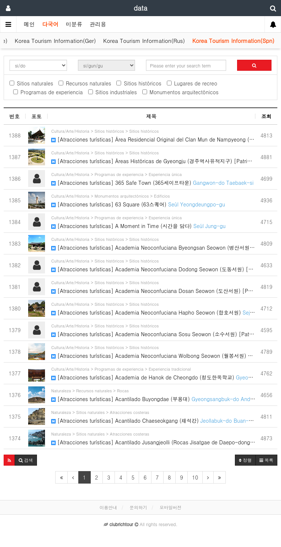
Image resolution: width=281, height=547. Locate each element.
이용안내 (108, 507)
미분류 (74, 24)
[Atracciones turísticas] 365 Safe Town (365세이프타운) (153, 178)
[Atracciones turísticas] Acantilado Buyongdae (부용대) (153, 395)
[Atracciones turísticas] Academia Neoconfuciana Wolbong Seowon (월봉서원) (153, 351)
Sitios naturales (31, 83)
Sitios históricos (138, 83)
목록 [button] (266, 460)
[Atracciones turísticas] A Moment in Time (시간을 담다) (153, 222)
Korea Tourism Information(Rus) (144, 40)
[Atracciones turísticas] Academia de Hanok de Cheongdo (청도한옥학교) (153, 373)
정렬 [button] (245, 460)
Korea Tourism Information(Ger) (55, 40)
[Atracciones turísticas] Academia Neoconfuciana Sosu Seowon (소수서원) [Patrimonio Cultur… (153, 330)
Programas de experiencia (48, 92)
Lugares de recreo (192, 83)
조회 (266, 116)
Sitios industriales (112, 92)
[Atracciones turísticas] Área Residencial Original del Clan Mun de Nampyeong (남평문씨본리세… (153, 135)
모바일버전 (170, 507)
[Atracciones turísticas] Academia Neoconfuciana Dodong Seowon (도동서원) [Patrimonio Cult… (153, 265)
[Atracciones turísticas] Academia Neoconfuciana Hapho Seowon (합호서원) (153, 308)
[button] (9, 460)
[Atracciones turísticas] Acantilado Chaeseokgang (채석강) (153, 416)
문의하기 (138, 507)
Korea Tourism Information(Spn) (233, 40)
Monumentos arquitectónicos (180, 92)
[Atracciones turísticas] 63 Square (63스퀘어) (153, 200)
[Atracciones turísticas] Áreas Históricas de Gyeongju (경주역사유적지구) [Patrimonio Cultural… (153, 157)
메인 (29, 24)
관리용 (98, 24)
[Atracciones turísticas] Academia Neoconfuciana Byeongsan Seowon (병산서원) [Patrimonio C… (153, 243)
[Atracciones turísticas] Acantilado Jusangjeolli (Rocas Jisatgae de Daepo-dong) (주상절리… (153, 438)
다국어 (50, 24)
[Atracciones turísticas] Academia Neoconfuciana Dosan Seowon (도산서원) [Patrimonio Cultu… (153, 286)
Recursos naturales (85, 83)
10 (195, 477)
